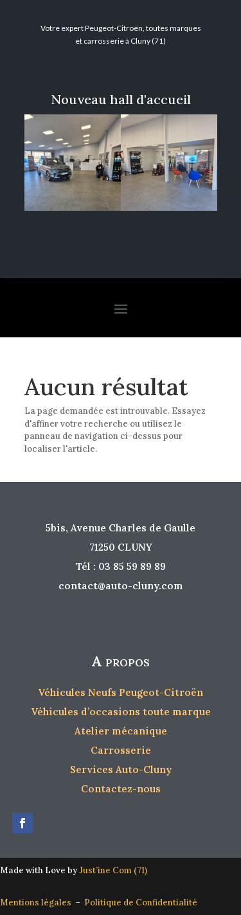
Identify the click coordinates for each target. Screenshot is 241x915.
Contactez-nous (121, 789)
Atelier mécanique (121, 731)
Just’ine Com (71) (113, 870)
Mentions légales (37, 902)
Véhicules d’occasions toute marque (121, 712)
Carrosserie (121, 750)
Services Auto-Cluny (121, 769)
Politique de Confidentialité (140, 902)
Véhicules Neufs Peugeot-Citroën (120, 692)
